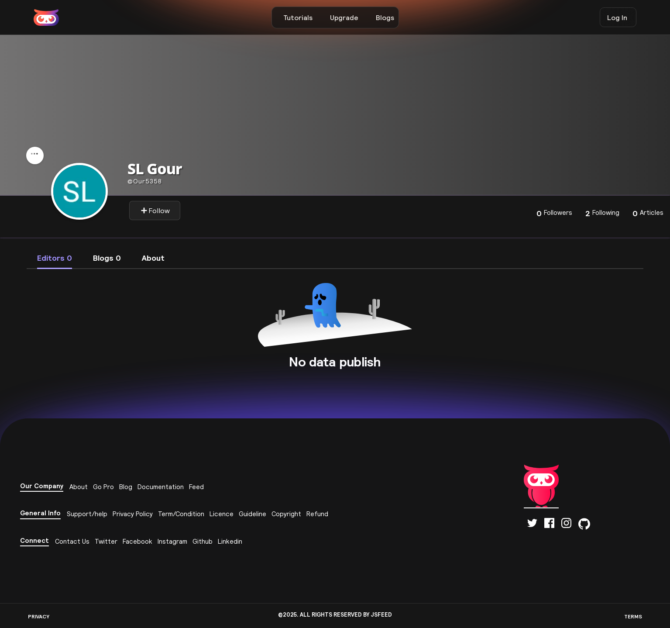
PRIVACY (38, 616)
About (78, 486)
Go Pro (103, 486)
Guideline (252, 514)
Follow (155, 210)
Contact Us (72, 541)
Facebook (137, 541)
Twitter (106, 541)
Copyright (286, 514)
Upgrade (344, 17)
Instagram (172, 541)
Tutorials (298, 17)
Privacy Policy (133, 514)
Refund (317, 514)
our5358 (144, 181)
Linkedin (230, 541)
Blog (125, 486)
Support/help (87, 514)
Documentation (160, 486)
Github (202, 541)
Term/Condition (181, 514)
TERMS (633, 616)
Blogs (385, 17)
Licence (222, 514)
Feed (196, 486)
